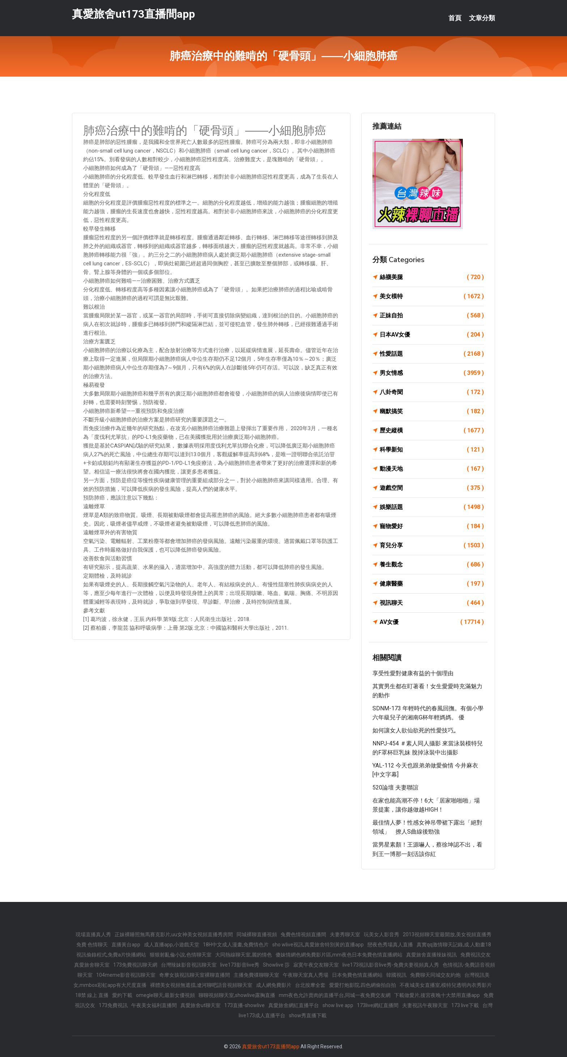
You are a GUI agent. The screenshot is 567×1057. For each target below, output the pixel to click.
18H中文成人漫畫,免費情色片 (236, 944)
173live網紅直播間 (377, 1005)
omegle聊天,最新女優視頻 (165, 995)
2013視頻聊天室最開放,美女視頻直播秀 (447, 934)
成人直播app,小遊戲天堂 (171, 944)
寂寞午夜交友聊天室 (316, 965)
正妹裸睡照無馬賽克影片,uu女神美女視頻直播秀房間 (174, 934)
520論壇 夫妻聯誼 (395, 787)
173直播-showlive (244, 1005)
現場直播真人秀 (93, 934)
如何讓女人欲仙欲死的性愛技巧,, (414, 730)
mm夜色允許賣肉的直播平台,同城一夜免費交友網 (335, 995)
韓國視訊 (396, 975)
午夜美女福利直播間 (154, 1005)
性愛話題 (432, 354)
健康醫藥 (432, 584)
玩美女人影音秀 (381, 934)
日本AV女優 (432, 335)
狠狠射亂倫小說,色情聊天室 (181, 955)
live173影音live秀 (239, 965)
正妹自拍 (432, 316)
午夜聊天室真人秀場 (305, 975)
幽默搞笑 (432, 411)
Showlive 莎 (276, 965)
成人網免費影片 (273, 985)
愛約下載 (122, 995)
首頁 (454, 18)
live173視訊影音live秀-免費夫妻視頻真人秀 (390, 965)
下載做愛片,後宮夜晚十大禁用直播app (437, 995)
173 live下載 (465, 1005)
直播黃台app (125, 944)
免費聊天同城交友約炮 (435, 975)
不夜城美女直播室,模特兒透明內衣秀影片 (446, 985)
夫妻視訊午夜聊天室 (425, 1005)
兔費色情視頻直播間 (303, 934)
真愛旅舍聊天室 (92, 965)
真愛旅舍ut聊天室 (200, 1005)
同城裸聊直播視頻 (256, 934)
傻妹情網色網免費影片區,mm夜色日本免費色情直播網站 (339, 955)
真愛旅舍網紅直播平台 (293, 1005)
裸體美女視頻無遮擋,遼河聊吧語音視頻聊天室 (201, 985)
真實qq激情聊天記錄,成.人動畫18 (454, 944)
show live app (338, 1005)
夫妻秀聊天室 (345, 934)
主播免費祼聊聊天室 (256, 975)
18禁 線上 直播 (91, 995)
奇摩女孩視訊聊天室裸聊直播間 (194, 975)
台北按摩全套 (310, 985)
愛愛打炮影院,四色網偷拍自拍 (362, 985)
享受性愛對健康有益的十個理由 (412, 673)
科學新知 (432, 450)
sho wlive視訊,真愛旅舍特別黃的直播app (318, 944)
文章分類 (482, 18)
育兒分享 (432, 545)
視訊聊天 (432, 603)
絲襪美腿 (432, 277)
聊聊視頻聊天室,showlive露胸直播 (237, 995)
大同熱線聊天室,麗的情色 (243, 955)
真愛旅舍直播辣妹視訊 (431, 955)
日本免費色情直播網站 (357, 975)
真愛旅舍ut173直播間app (133, 14)
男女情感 (432, 373)
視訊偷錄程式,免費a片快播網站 (111, 955)
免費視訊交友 (475, 955)
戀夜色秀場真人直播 (390, 944)
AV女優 (432, 622)
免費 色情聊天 (92, 944)
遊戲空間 (432, 488)
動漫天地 (432, 469)
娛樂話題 (432, 507)
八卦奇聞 (432, 392)
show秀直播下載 (308, 1015)
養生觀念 (432, 565)
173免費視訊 (113, 1005)
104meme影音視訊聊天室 (125, 975)
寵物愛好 (432, 526)
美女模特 (432, 296)
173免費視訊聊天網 (135, 965)
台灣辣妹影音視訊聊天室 (189, 965)
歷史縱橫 (432, 430)
